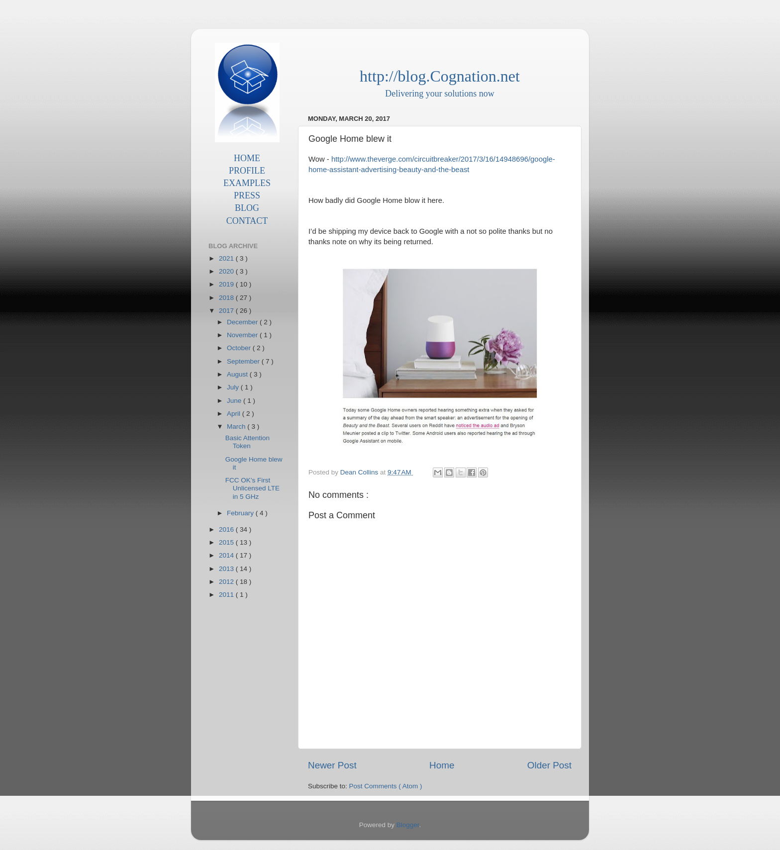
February (241, 513)
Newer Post (332, 765)
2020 (227, 271)
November (243, 335)
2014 (227, 555)
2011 (227, 594)
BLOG (247, 208)
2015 (227, 542)
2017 (227, 310)
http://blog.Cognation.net (440, 76)
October (240, 348)
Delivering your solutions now (439, 93)
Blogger (407, 825)
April (234, 413)
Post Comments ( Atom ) (385, 786)
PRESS (247, 195)
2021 (227, 258)
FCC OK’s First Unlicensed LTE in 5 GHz (252, 488)
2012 (227, 581)
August (238, 374)
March (237, 426)
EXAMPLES (247, 183)
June (235, 400)
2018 (227, 297)
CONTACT (247, 221)
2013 (227, 568)
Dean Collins (360, 472)
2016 (227, 529)
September (244, 361)
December (243, 322)
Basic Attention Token (247, 442)
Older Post (549, 765)
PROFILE (247, 171)
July (234, 387)
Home (441, 765)
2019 (227, 284)
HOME (247, 158)
